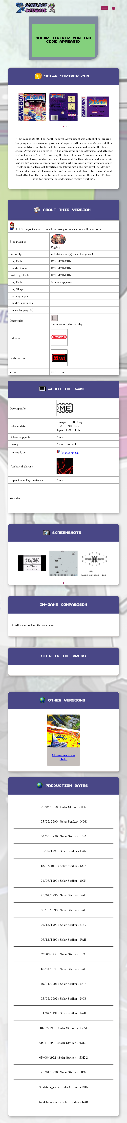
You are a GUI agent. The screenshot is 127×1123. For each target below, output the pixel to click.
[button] (63, 126)
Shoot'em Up (70, 452)
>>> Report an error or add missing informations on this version (58, 229)
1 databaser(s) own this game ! (73, 254)
